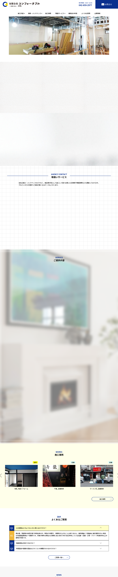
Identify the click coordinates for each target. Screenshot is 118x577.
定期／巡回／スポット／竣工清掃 (85, 572)
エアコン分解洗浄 (30, 574)
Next (117, 352)
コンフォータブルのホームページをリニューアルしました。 (39, 461)
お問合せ (60, 538)
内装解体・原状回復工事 (56, 572)
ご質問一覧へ (59, 433)
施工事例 (48, 13)
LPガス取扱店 (66, 574)
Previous (1, 352)
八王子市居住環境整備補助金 (89, 563)
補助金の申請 (72, 13)
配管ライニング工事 (70, 572)
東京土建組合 (59, 563)
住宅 (35, 338)
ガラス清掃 (39, 574)
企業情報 (97, 13)
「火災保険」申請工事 (54, 574)
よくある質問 (85, 13)
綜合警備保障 (74, 574)
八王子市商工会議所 (28, 563)
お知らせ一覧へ (59, 470)
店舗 (73, 338)
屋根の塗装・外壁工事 (24, 572)
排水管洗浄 (21, 574)
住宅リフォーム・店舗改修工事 (40, 572)
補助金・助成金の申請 (85, 574)
